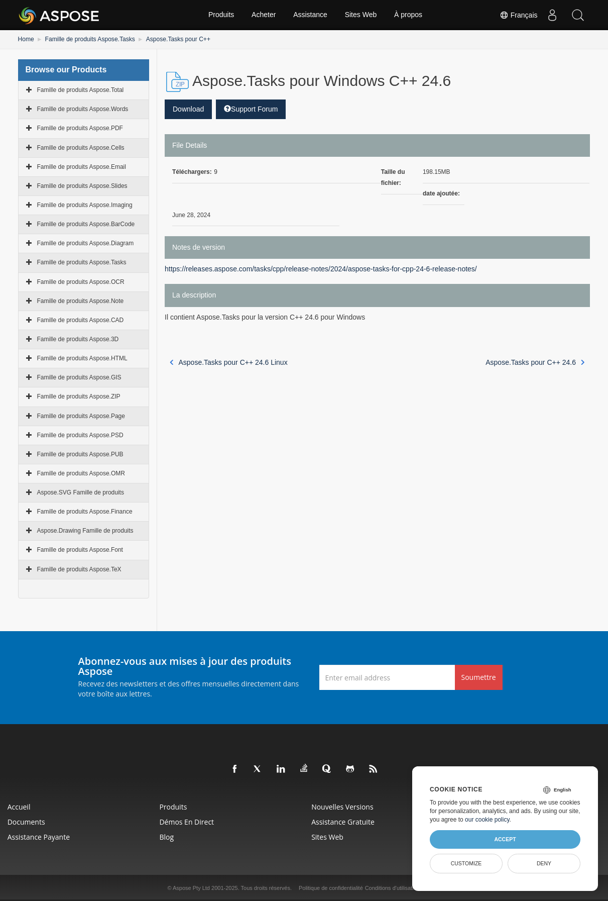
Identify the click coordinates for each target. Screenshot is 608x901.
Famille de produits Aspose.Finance (85, 511)
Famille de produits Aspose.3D (78, 339)
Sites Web (361, 15)
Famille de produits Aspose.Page (81, 415)
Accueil (19, 807)
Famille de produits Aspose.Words (83, 109)
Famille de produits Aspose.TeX (79, 569)
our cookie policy (487, 819)
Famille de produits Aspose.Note (80, 301)
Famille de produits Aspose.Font (80, 549)
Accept (505, 839)
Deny (544, 863)
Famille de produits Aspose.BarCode (86, 224)
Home (26, 39)
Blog (167, 837)
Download (188, 109)
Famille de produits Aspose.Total (80, 89)
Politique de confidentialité (331, 888)
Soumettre (478, 677)
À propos (408, 15)
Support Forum (251, 109)
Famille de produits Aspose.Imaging (85, 205)
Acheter (264, 15)
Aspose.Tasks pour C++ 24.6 (534, 362)
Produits (221, 15)
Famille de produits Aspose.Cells (81, 147)
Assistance (310, 15)
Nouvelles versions (343, 807)
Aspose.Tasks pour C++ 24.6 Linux (229, 362)
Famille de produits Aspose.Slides (82, 185)
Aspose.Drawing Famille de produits (85, 530)
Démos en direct (187, 822)
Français (519, 15)
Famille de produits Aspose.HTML (82, 358)
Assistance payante (39, 837)
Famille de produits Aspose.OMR (81, 473)
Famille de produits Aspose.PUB (80, 454)
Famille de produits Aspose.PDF (80, 128)
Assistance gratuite (343, 822)
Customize (466, 863)
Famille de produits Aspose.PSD (80, 435)
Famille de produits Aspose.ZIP (78, 396)
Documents (26, 822)
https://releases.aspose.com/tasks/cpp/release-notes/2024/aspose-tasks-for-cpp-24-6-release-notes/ (321, 269)
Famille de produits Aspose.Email (81, 166)
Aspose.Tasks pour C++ (177, 39)
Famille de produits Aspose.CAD (80, 320)
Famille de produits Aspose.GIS (79, 377)
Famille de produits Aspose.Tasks (89, 39)
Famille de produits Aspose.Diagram (85, 243)
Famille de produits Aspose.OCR (81, 281)
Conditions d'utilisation (392, 888)
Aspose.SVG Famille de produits (80, 492)
